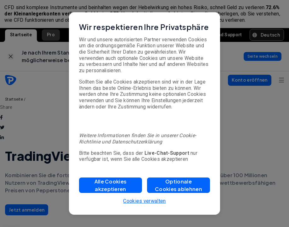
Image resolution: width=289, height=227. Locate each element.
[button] (110, 185)
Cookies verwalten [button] (144, 201)
